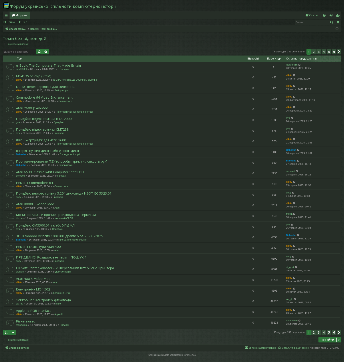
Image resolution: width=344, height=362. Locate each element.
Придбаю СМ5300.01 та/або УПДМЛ (45, 225)
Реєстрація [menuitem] (338, 16)
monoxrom (22, 325)
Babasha (21, 154)
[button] (339, 51)
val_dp (19, 303)
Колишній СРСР (64, 218)
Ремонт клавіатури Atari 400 (38, 246)
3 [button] (319, 52)
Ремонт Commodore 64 (34, 182)
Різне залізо (25, 321)
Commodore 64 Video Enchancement (44, 97)
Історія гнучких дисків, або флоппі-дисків (48, 150)
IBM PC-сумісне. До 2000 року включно (75, 79)
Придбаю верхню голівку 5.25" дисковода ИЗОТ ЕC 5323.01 (64, 193)
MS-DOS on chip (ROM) (33, 76)
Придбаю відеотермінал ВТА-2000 (44, 118)
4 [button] (324, 52)
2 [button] (313, 52)
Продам (64, 69)
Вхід (24, 22)
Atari (57, 207)
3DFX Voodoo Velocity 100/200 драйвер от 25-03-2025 (59, 236)
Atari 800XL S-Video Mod (35, 204)
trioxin (19, 218)
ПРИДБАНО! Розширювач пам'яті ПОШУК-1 (51, 257)
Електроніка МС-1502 (33, 289)
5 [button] (329, 52)
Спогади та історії (70, 154)
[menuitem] (311, 15)
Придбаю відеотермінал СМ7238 (42, 129)
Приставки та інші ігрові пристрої (74, 111)
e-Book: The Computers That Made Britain (48, 65)
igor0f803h (22, 69)
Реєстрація (41, 22)
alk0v (19, 79)
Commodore (65, 101)
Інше (58, 303)
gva (18, 122)
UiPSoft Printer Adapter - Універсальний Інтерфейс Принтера (65, 268)
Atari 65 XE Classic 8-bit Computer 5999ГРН (50, 172)
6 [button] (334, 52)
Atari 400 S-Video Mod (33, 278)
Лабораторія (61, 90)
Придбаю (59, 122)
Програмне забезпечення (72, 239)
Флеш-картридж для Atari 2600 (41, 140)
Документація (63, 271)
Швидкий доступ (7, 16)
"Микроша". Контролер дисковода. (44, 300)
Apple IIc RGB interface (34, 310)
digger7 (20, 271)
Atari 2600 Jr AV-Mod (32, 108)
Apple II (58, 314)
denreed (20, 175)
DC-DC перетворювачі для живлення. (45, 86)
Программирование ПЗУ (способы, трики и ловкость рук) (61, 161)
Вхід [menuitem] (332, 16)
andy (18, 197)
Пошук (11, 22)
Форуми (22, 15)
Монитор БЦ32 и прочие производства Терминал (56, 214)
